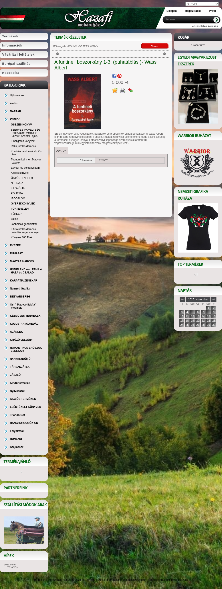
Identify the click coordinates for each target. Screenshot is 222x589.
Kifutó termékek (20, 383)
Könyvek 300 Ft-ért (22, 237)
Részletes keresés (84, 579)
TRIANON (12, 567)
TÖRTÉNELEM (20, 208)
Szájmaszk (17, 447)
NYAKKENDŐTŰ (20, 358)
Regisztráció (55, 579)
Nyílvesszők (17, 391)
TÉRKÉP (16, 213)
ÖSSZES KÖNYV (21, 124)
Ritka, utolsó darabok (23, 146)
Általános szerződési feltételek (139, 579)
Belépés (171, 10)
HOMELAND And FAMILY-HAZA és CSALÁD (26, 271)
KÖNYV (72, 46)
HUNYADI (16, 439)
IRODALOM (18, 198)
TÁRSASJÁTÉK (20, 366)
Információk (112, 579)
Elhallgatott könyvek (23, 141)
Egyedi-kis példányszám (25, 167)
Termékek (39, 579)
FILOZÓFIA (18, 188)
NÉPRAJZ (17, 183)
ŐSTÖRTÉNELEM (22, 178)
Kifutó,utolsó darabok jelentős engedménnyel (25, 231)
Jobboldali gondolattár (24, 224)
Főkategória (59, 46)
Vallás (14, 219)
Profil (100, 579)
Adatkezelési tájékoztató (173, 579)
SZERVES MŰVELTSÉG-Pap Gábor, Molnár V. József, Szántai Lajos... (26, 133)
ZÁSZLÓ (15, 374)
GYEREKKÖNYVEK (23, 203)
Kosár (67, 579)
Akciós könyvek (20, 172)
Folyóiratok (17, 431)
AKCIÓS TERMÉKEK (23, 399)
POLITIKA (17, 193)
